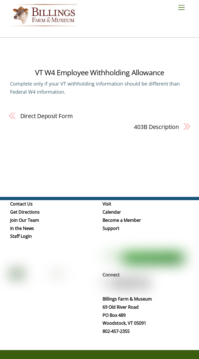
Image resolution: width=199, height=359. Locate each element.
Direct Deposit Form (46, 116)
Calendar (111, 212)
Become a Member (121, 220)
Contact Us (21, 204)
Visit (106, 204)
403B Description (156, 127)
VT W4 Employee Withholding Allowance (99, 72)
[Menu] (183, 7)
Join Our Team (24, 220)
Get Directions (25, 212)
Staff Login (21, 236)
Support (110, 228)
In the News (22, 228)
